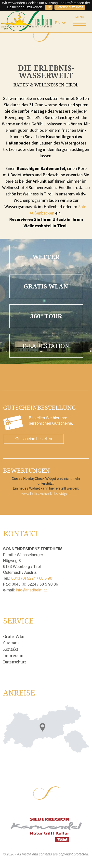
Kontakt (10, 649)
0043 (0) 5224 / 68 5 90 (31, 578)
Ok (49, 7)
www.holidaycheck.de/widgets (46, 493)
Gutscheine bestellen (33, 439)
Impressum (14, 655)
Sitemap (11, 643)
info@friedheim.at (31, 590)
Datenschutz (14, 662)
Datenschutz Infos (69, 7)
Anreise (19, 693)
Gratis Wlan (14, 636)
